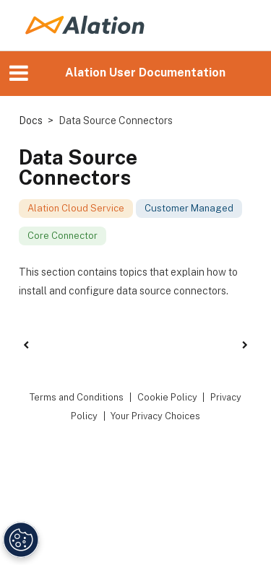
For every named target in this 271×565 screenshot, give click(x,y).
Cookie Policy (167, 397)
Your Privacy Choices (155, 416)
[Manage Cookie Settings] (21, 540)
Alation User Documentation (145, 72)
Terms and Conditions (77, 397)
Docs (31, 120)
